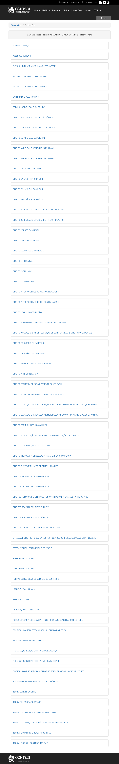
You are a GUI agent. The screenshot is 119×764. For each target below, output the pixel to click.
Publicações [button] (76, 10)
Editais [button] (66, 10)
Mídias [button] (88, 10)
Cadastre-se (63, 2)
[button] (103, 18)
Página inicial (16, 25)
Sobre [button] (36, 10)
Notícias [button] (46, 10)
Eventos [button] (56, 10)
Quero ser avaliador (90, 2)
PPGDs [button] (97, 10)
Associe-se (75, 2)
